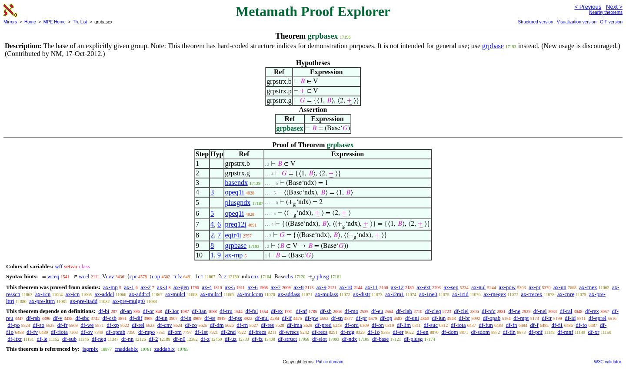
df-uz (230, 339)
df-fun (486, 325)
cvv (110, 276)
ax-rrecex (531, 294)
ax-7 (275, 287)
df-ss (209, 318)
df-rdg (347, 332)
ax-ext (423, 287)
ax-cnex (588, 287)
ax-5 (230, 287)
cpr (133, 276)
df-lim (404, 325)
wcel (84, 276)
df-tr (547, 318)
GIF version (611, 22)
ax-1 (129, 287)
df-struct (287, 339)
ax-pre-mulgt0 (129, 301)
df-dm (217, 325)
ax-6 (253, 287)
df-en (422, 332)
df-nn (127, 339)
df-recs (319, 332)
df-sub (69, 339)
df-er (398, 332)
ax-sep (450, 287)
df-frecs (257, 332)
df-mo (351, 311)
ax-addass (289, 294)
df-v (58, 318)
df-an (126, 311)
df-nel (540, 311)
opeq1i (234, 192)
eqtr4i (233, 235)
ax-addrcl (139, 294)
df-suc (431, 325)
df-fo (581, 325)
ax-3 (162, 287)
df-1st (201, 332)
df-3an (199, 311)
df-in (185, 318)
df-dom (449, 332)
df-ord (352, 325)
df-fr (62, 325)
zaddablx (164, 349)
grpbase (493, 45)
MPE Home (54, 22)
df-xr (593, 332)
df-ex (277, 311)
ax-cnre (565, 294)
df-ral (565, 311)
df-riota (59, 332)
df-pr (361, 318)
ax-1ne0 (428, 294)
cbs (289, 276)
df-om (175, 332)
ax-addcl (104, 294)
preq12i (235, 224)
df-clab (404, 311)
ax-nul (478, 287)
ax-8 (298, 287)
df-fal (251, 311)
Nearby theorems (606, 12)
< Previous (587, 6)
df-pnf (536, 332)
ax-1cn (42, 294)
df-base (380, 339)
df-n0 (179, 339)
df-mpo (146, 332)
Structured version (535, 22)
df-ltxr (14, 339)
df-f (534, 325)
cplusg (321, 276)
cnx (255, 276)
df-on (378, 325)
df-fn (511, 325)
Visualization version (576, 22)
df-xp (113, 325)
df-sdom (480, 332)
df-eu (377, 311)
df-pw (311, 318)
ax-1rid (460, 294)
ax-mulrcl (211, 294)
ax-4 (207, 287)
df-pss (235, 318)
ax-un (559, 287)
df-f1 (557, 325)
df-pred (323, 325)
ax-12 (397, 287)
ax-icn (73, 294)
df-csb (110, 318)
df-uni (412, 318)
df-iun (439, 318)
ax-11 (371, 287)
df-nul (262, 318)
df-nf (301, 311)
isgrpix (90, 349)
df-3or (172, 311)
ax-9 (321, 287)
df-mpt (521, 318)
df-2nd (228, 332)
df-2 (153, 339)
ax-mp (234, 255)
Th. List (80, 22)
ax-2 (145, 287)
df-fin (509, 332)
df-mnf (565, 332)
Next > (614, 6)
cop (156, 276)
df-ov (87, 332)
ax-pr (534, 287)
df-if (287, 318)
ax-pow (507, 287)
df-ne (514, 311)
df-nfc (489, 311)
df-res (267, 325)
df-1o (373, 332)
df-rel (138, 325)
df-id (570, 318)
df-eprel (597, 318)
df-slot (319, 339)
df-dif (136, 318)
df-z (205, 339)
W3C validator (607, 361)
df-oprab (116, 332)
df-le (42, 339)
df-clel (461, 311)
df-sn (337, 318)
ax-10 (346, 287)
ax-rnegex (494, 294)
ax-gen (181, 287)
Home (30, 22)
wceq (53, 276)
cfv (178, 276)
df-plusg (413, 339)
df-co (191, 325)
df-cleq (433, 311)
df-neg (99, 339)
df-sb (326, 311)
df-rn (242, 325)
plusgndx (237, 202)
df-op (386, 318)
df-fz (257, 339)
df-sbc (82, 318)
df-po (13, 325)
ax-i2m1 (394, 294)
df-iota (458, 325)
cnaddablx (126, 349)
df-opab (491, 318)
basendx (236, 182)
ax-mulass (326, 294)
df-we (86, 325)
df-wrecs (289, 332)
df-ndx (349, 339)
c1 (200, 276)
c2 (223, 276)
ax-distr (361, 294)
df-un (161, 318)
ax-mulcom (250, 294)
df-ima (294, 325)
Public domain (329, 361)
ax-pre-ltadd (84, 301)
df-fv (32, 332)
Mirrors (10, 22)
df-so (38, 325)
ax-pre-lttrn (42, 301)
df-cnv (164, 325)
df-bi (103, 311)
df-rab (33, 318)
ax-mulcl (175, 294)
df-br (464, 318)
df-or (148, 311)
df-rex (592, 311)
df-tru (226, 311)
